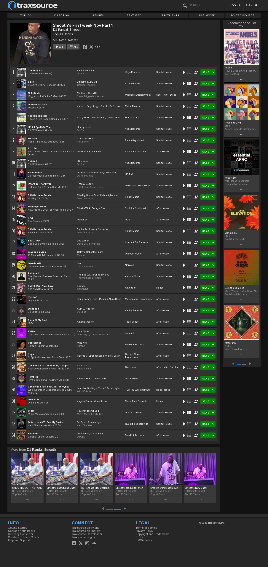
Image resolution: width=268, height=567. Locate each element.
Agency (81, 286)
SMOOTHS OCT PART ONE (27, 487)
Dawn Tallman (97, 117)
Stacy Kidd (83, 117)
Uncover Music (133, 253)
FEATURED (134, 15)
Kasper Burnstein (99, 334)
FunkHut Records (134, 344)
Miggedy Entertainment (138, 94)
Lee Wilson (83, 240)
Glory (31, 410)
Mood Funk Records (136, 401)
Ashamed (33, 273)
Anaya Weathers (108, 172)
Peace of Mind (233, 122)
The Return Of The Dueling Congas (48, 365)
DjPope (81, 346)
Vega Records (133, 72)
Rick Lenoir (83, 141)
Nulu (127, 219)
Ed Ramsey (83, 81)
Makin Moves (132, 106)
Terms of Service (146, 527)
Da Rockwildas (85, 175)
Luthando (33, 308)
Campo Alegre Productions (133, 356)
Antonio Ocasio (85, 321)
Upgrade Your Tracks (21, 531)
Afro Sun (33, 148)
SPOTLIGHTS (170, 15)
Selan (92, 70)
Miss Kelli (82, 342)
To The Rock (232, 74)
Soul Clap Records (235, 239)
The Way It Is (35, 70)
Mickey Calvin (112, 355)
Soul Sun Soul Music (136, 151)
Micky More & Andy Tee (90, 414)
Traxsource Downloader (87, 534)
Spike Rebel (96, 187)
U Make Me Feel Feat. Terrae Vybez (48, 386)
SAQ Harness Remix (39, 195)
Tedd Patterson (85, 266)
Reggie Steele (100, 106)
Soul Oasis (83, 365)
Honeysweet (84, 127)
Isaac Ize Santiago (87, 388)
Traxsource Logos (83, 537)
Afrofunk (90, 308)
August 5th (230, 177)
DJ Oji (93, 81)
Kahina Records (133, 310)
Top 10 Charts (63, 34)
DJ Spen (81, 422)
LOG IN (235, 5)
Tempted (33, 376)
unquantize (131, 333)
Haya (31, 354)
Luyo (79, 263)
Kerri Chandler (84, 425)
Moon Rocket (101, 401)
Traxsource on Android (86, 531)
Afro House (162, 151)
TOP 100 (25, 15)
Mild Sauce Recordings (137, 185)
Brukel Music (132, 197)
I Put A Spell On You (39, 127)
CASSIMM (82, 289)
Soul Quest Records (236, 294)
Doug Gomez (84, 299)
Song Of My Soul (37, 320)
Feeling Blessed (37, 206)
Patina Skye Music (135, 140)
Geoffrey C (83, 334)
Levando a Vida (37, 252)
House (160, 287)
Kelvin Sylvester (109, 195)
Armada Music (133, 276)
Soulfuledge (94, 422)
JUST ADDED (206, 15)
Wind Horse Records (236, 349)
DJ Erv (80, 73)
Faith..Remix (35, 172)
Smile (31, 81)
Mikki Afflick (83, 151)
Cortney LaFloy (85, 138)
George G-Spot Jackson (90, 355)
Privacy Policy (144, 531)
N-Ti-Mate (34, 93)
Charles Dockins (86, 85)
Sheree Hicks (84, 378)
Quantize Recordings (136, 423)
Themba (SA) (84, 274)
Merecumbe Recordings (138, 299)
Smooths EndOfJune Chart (61, 487)
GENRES (98, 15)
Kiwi (30, 218)
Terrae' (102, 388)
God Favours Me (37, 104)
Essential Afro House (236, 184)
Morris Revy (96, 433)
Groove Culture (133, 412)
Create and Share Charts (23, 537)
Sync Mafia (83, 331)
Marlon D (82, 219)
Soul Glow (34, 240)
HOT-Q (129, 174)
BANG (31, 331)
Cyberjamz (131, 367)
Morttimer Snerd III (87, 93)
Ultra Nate (82, 161)
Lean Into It (34, 263)
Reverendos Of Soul (88, 410)
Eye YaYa (33, 433)
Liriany (99, 252)
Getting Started (17, 527)
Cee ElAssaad (100, 299)
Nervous (129, 265)
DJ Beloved (115, 106)
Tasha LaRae (113, 117)
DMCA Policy (143, 540)
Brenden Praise (100, 274)
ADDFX (81, 308)
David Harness (85, 198)
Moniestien (83, 433)
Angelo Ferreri (84, 401)
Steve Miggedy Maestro (90, 96)
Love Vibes (34, 399)
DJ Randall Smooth (67, 29)
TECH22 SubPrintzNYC (137, 389)
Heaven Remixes (37, 115)
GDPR (139, 537)
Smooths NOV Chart (196, 487)
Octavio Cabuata (86, 252)
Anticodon (130, 287)
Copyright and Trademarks (152, 534)
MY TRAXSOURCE (242, 15)
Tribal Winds (132, 321)
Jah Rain (96, 151)
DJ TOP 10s (61, 15)
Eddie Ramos (84, 368)
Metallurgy (230, 343)
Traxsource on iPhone (85, 527)
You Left (32, 297)
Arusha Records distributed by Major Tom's (242, 129)
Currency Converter (20, 534)
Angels (228, 67)
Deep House (163, 389)
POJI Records (132, 83)
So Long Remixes (234, 287)
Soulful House (164, 72)
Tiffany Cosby (85, 183)
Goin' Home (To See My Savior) (46, 422)
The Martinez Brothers (89, 277)
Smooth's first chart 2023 (164, 487)
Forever (32, 138)
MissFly (81, 195)
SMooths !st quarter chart (129, 487)
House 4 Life (132, 117)
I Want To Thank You (40, 183)
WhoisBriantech (85, 391)
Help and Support (19, 540)
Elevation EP (231, 232)
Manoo (81, 255)
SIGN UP (252, 5)
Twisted (32, 161)
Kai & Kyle (82, 70)
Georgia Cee (99, 208)
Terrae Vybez (114, 388)
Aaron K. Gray (84, 106)
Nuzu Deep (115, 299)
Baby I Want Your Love (41, 286)
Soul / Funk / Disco (166, 94)
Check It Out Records (136, 242)
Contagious (34, 342)
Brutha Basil (92, 195)
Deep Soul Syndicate (88, 243)
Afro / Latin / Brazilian (167, 367)
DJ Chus (81, 311)
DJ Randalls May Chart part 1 (96, 487)
